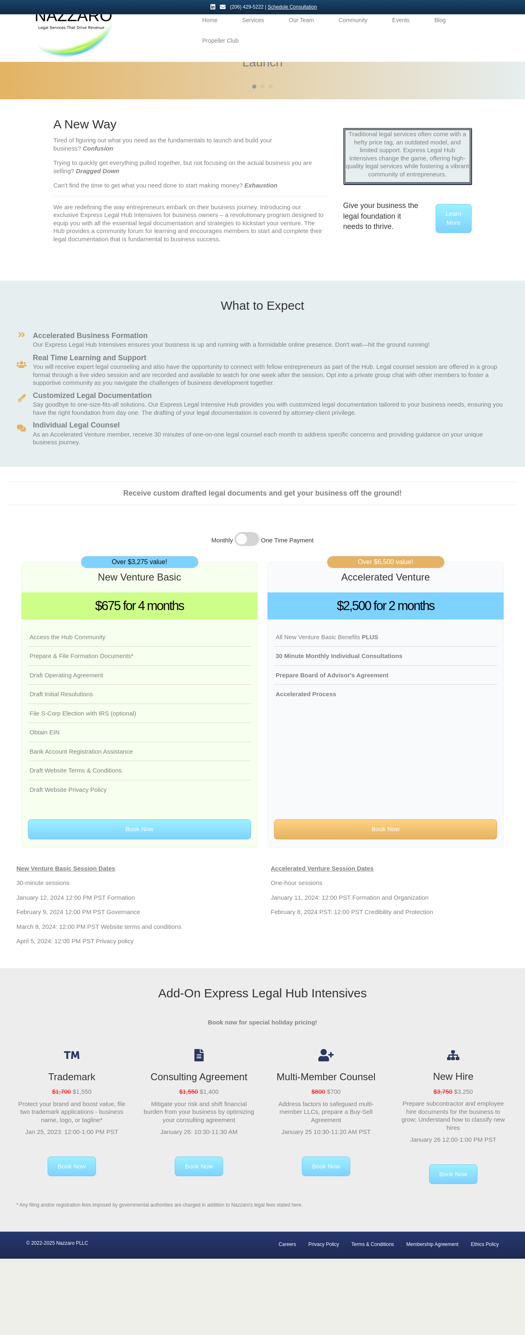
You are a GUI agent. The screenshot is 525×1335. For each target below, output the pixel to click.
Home (209, 34)
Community (353, 34)
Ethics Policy (485, 1321)
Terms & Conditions (373, 1321)
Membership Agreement (432, 1321)
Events (401, 34)
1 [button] (254, 163)
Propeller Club (220, 55)
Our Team (301, 34)
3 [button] (271, 163)
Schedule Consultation (292, 7)
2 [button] (262, 163)
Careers (287, 1321)
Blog (440, 34)
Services (253, 34)
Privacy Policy (323, 1321)
